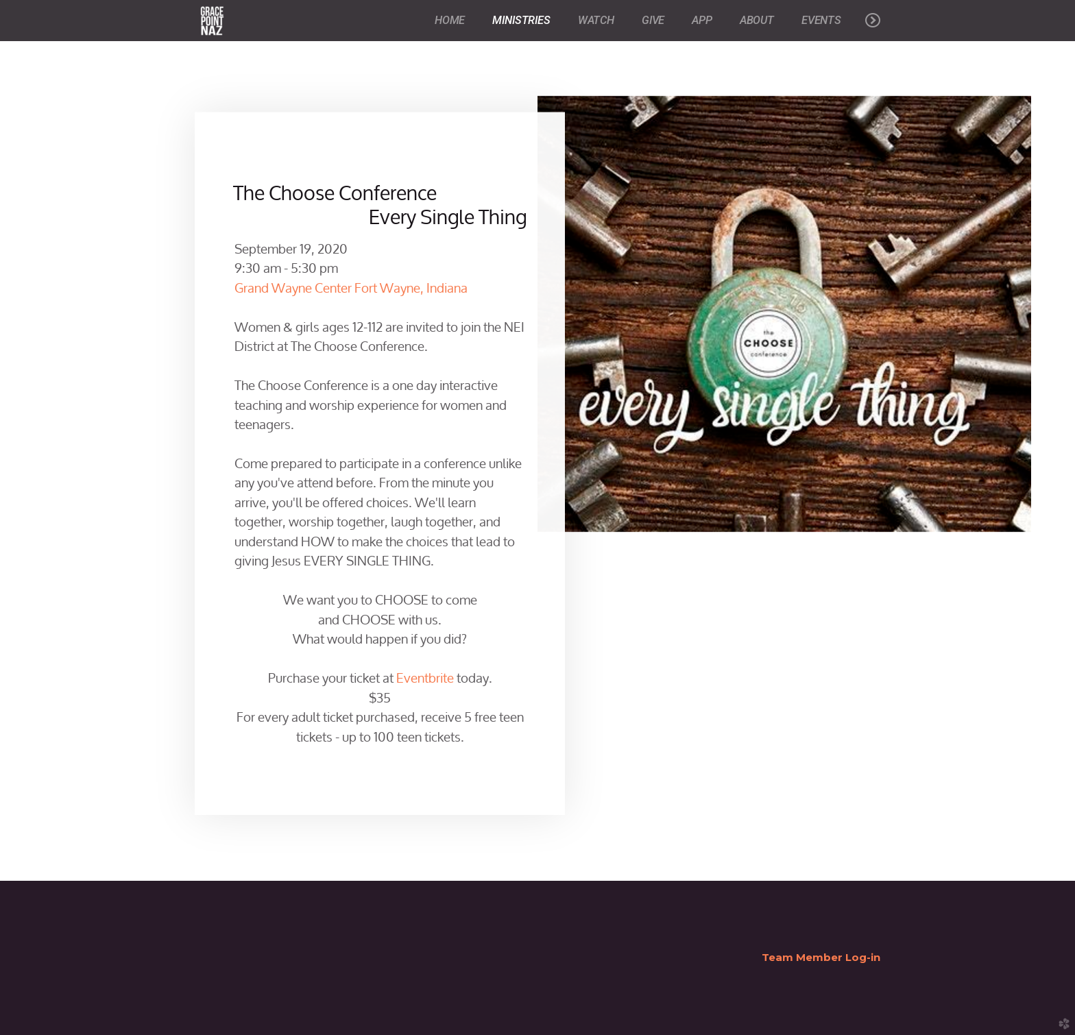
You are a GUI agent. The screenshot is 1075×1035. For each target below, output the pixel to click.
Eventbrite (424, 676)
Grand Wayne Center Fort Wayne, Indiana (351, 285)
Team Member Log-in (821, 957)
